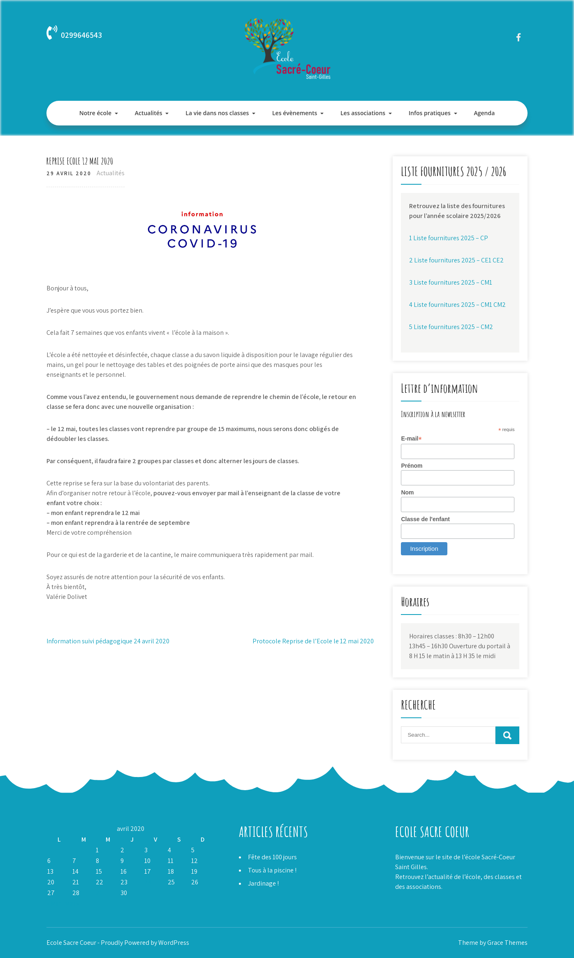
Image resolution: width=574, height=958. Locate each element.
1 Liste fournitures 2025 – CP (448, 238)
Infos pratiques (430, 113)
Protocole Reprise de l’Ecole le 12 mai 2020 (313, 641)
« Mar (53, 903)
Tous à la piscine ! (272, 870)
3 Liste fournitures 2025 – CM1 (450, 282)
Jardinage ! (263, 883)
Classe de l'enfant (425, 519)
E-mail (411, 439)
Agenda (484, 113)
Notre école (95, 113)
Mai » (72, 903)
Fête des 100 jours (272, 857)
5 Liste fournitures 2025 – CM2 (451, 326)
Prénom (411, 465)
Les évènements (294, 113)
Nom (407, 492)
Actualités (148, 113)
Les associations (362, 113)
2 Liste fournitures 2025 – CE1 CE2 (456, 260)
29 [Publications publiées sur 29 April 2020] (99, 892)
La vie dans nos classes (217, 113)
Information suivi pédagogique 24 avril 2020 (107, 641)
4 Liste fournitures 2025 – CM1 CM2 (457, 304)
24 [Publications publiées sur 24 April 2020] (147, 882)
